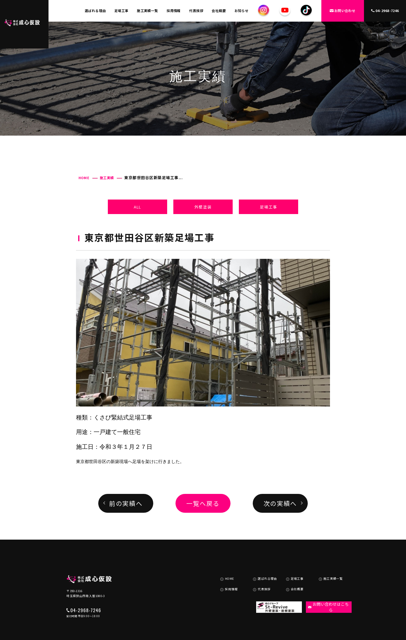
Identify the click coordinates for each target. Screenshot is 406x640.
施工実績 (107, 177)
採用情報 (174, 10)
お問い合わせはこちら (325, 588)
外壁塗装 (203, 207)
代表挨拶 (196, 10)
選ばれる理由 (95, 10)
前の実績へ (125, 503)
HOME (84, 177)
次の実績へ (280, 503)
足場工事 (121, 10)
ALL (137, 207)
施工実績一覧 (147, 10)
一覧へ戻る (203, 503)
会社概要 (219, 10)
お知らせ (242, 10)
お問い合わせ (342, 10)
